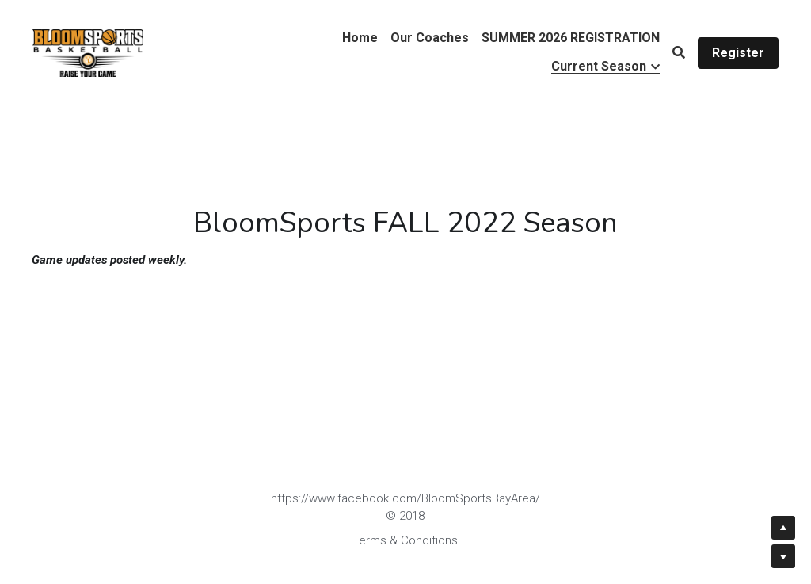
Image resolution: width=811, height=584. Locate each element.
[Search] (678, 52)
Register (738, 52)
